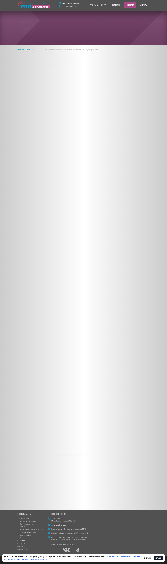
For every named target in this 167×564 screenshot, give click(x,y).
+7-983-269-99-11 (57, 519)
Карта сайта (22, 549)
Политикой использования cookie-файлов (124, 557)
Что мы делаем (96, 5)
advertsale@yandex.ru (59, 525)
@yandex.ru (71, 3)
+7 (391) (70, 7)
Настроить (147, 558)
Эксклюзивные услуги (27, 538)
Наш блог (130, 5)
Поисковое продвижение (28, 521)
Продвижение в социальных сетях (31, 529)
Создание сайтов (25, 535)
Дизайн (22, 527)
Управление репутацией (28, 532)
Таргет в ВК (22, 151)
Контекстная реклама (27, 524)
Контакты (143, 5)
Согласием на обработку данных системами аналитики (26, 559)
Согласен (158, 558)
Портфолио (115, 5)
